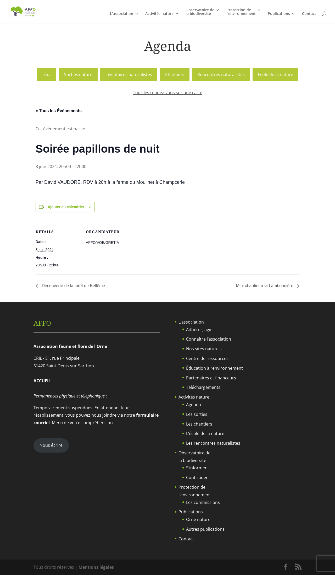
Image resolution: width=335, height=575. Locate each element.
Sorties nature (78, 74)
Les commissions (203, 502)
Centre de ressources (207, 358)
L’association (121, 14)
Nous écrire (51, 445)
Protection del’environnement (241, 12)
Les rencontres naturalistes (213, 443)
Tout (46, 74)
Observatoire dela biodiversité (200, 12)
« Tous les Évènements (59, 111)
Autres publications (205, 529)
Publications (279, 14)
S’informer (196, 468)
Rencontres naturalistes (221, 74)
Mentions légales (96, 567)
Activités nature (159, 14)
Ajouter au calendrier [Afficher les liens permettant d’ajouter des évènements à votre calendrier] (66, 207)
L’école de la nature (205, 433)
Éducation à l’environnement (214, 368)
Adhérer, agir (199, 329)
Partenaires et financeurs (211, 378)
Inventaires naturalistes (128, 74)
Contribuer (197, 477)
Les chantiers (199, 424)
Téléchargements (203, 387)
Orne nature (198, 519)
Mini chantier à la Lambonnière (265, 285)
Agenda (193, 404)
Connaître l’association (208, 339)
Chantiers (174, 74)
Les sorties (196, 414)
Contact (309, 14)
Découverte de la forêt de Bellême (73, 285)
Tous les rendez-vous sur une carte (167, 92)
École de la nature (275, 74)
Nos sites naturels (204, 349)
